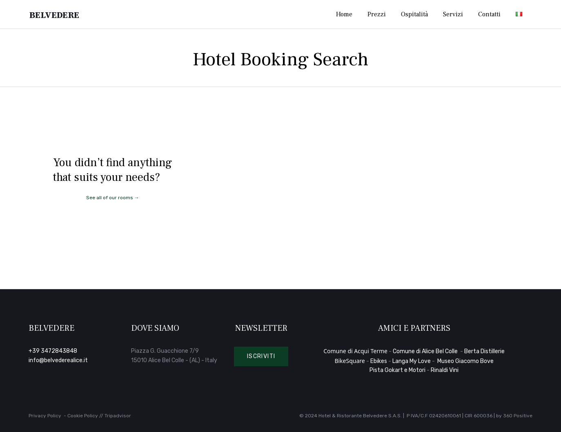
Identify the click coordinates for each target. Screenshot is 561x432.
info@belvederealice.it (58, 360)
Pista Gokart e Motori (397, 370)
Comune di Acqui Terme (355, 351)
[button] (261, 356)
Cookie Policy (82, 416)
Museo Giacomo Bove (465, 361)
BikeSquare (349, 361)
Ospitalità (414, 14)
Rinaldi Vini (445, 370)
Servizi (453, 14)
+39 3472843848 (53, 350)
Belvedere (58, 14)
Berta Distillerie (484, 351)
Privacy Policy (45, 416)
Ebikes (378, 361)
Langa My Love (411, 361)
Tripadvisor (118, 416)
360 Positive (517, 416)
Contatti (489, 14)
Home (344, 14)
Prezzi (376, 14)
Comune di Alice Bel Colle (426, 351)
